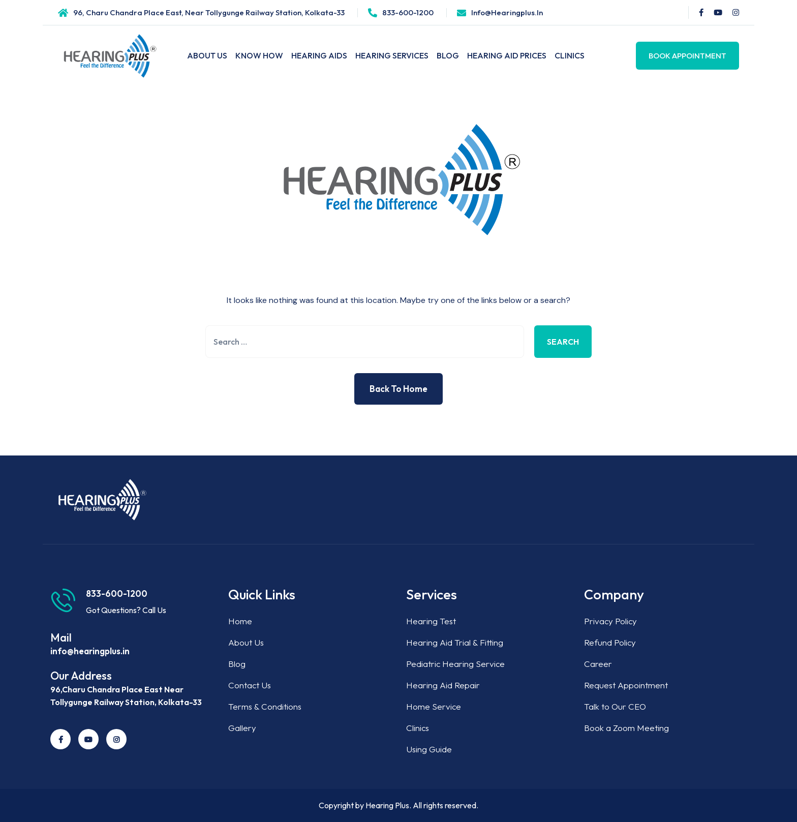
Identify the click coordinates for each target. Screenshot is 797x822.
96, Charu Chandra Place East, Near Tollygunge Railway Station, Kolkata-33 (209, 12)
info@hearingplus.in (507, 12)
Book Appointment (687, 55)
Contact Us (249, 685)
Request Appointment (626, 685)
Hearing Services (391, 55)
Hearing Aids (319, 55)
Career (598, 663)
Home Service (433, 706)
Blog (448, 55)
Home (240, 621)
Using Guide (429, 749)
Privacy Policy (610, 621)
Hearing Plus (387, 805)
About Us (207, 55)
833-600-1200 (408, 12)
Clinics (570, 55)
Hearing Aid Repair (443, 685)
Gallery (242, 727)
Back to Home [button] (398, 388)
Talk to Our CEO (615, 706)
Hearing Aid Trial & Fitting (454, 642)
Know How (259, 55)
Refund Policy (610, 642)
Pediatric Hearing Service (455, 663)
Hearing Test (431, 621)
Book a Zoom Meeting (626, 727)
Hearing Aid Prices (506, 55)
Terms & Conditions (264, 706)
